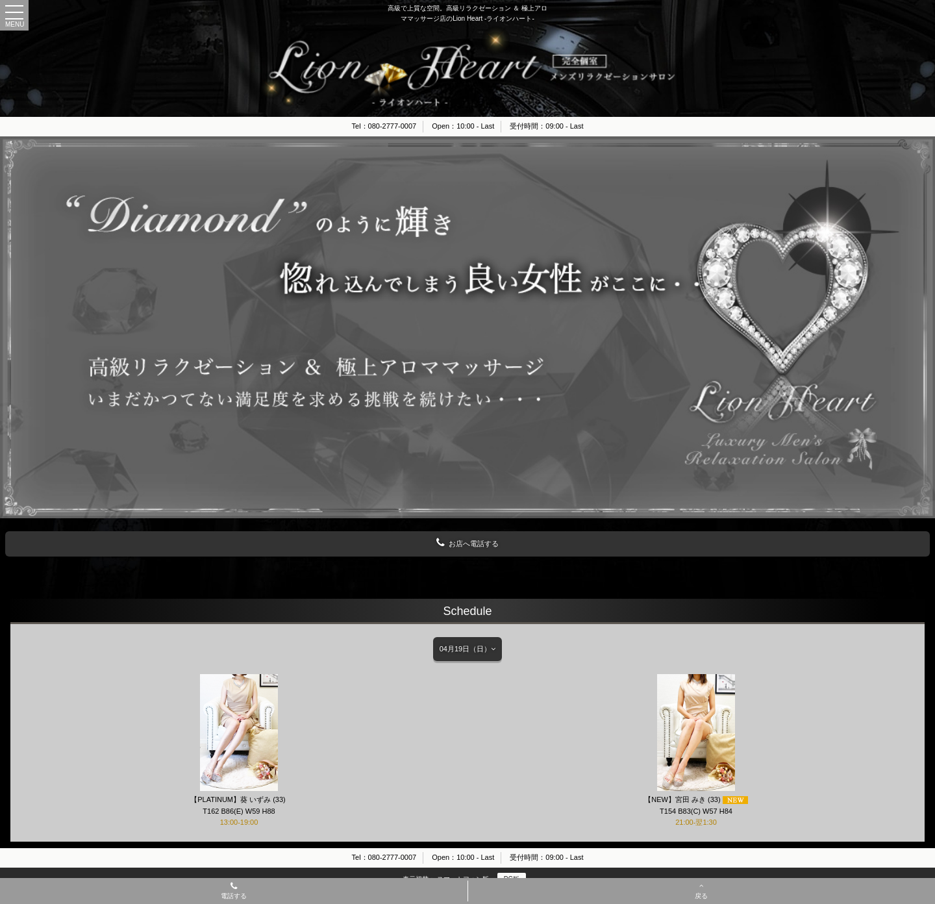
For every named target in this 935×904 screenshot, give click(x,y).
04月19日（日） (467, 649)
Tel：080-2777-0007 (384, 126)
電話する (234, 891)
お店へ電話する (467, 543)
